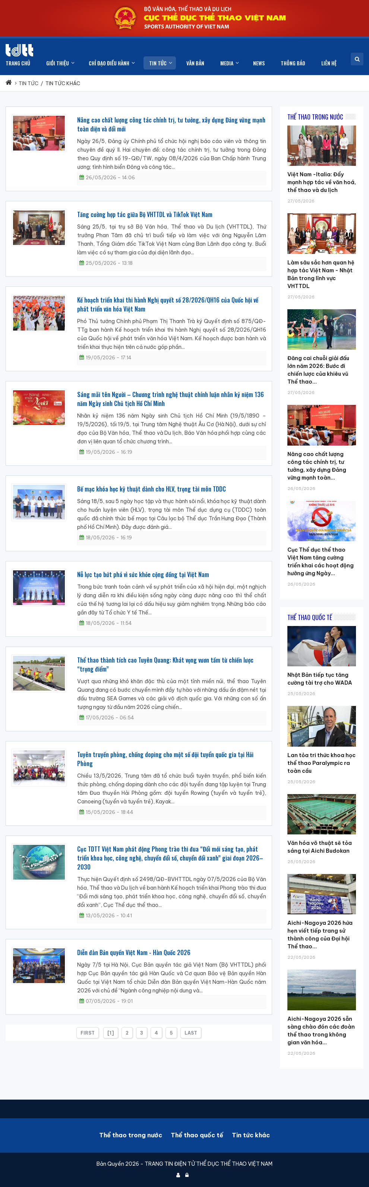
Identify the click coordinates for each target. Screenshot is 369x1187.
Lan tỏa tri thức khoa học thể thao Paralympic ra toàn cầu (321, 763)
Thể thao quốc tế (197, 1135)
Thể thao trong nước (130, 1135)
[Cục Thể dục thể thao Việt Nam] (19, 50)
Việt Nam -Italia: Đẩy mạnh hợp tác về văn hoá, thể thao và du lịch (321, 182)
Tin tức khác (251, 1135)
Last (190, 1033)
